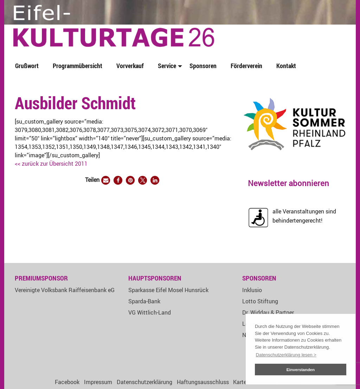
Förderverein (246, 65)
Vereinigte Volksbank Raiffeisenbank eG (65, 290)
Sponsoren (203, 65)
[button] (105, 180)
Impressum (98, 382)
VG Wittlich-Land (149, 312)
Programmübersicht (77, 65)
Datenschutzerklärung (144, 382)
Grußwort (27, 65)
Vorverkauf (130, 65)
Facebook (67, 382)
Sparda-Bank (144, 301)
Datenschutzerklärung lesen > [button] (286, 354)
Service (167, 65)
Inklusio (252, 290)
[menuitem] (28, 66)
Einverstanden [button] (301, 369)
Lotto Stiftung (260, 301)
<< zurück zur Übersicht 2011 (51, 163)
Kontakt (286, 65)
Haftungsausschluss (203, 382)
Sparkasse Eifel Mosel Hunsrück (168, 290)
